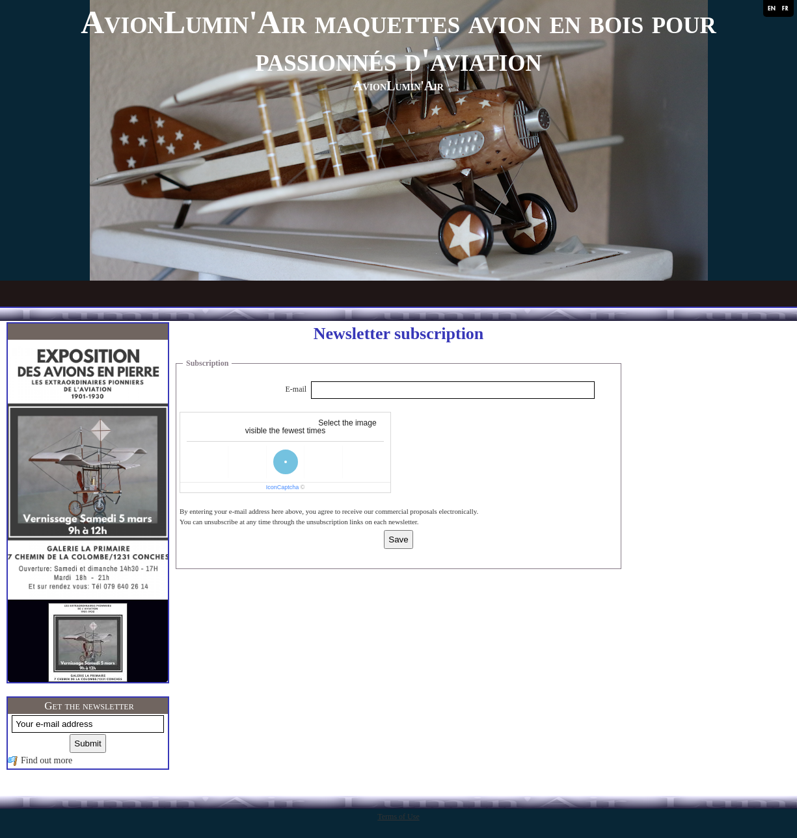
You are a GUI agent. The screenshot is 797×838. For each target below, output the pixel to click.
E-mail (296, 389)
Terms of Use (398, 816)
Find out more (46, 760)
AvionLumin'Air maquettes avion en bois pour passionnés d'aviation (398, 41)
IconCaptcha (282, 487)
